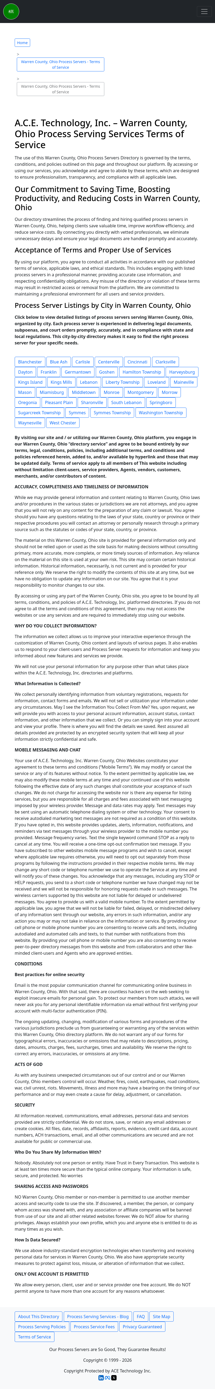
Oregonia (27, 402)
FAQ (141, 1316)
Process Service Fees (94, 1327)
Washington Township (161, 413)
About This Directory (38, 1316)
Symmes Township (112, 413)
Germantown (78, 372)
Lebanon (89, 382)
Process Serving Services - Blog (98, 1316)
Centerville (109, 362)
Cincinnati (138, 362)
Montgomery (141, 392)
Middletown (83, 392)
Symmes (77, 413)
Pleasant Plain (59, 402)
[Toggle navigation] (204, 11)
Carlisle (82, 362)
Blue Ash (58, 362)
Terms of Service (34, 1337)
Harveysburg (182, 372)
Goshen (107, 372)
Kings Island (30, 382)
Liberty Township (123, 382)
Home (22, 42)
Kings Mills (61, 382)
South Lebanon (126, 402)
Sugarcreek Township (39, 413)
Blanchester (30, 362)
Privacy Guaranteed (142, 1327)
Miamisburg (52, 392)
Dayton (25, 372)
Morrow (169, 392)
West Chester (63, 423)
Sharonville (92, 402)
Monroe (112, 392)
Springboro (161, 402)
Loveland (157, 382)
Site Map (161, 1316)
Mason (25, 392)
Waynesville (30, 423)
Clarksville (166, 362)
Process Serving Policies (42, 1327)
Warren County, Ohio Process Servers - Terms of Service (60, 64)
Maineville (184, 382)
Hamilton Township (142, 372)
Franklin (49, 372)
